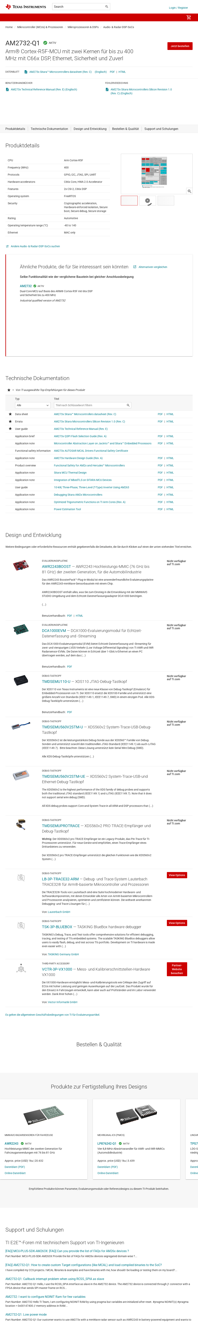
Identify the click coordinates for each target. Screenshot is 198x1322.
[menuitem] (177, 17)
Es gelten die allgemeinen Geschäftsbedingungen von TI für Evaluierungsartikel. (52, 994)
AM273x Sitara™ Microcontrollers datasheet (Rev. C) (60, 71)
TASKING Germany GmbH (63, 933)
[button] (9, 17)
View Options (177, 854)
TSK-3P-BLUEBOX (57, 906)
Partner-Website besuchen (177, 948)
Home (9, 27)
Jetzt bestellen (180, 46)
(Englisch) (101, 71)
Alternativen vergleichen (153, 276)
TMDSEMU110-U (56, 661)
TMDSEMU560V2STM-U (62, 706)
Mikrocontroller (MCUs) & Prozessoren (40, 27)
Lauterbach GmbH (59, 891)
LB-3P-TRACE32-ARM (60, 858)
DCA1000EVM (54, 610)
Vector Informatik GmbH (62, 981)
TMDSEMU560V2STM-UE (63, 756)
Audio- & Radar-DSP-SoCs (118, 27)
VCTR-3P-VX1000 (57, 948)
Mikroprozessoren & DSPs (83, 27)
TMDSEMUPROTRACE (61, 805)
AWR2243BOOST (56, 546)
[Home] (25, 6)
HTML (122, 71)
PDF (112, 71)
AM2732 (26, 295)
